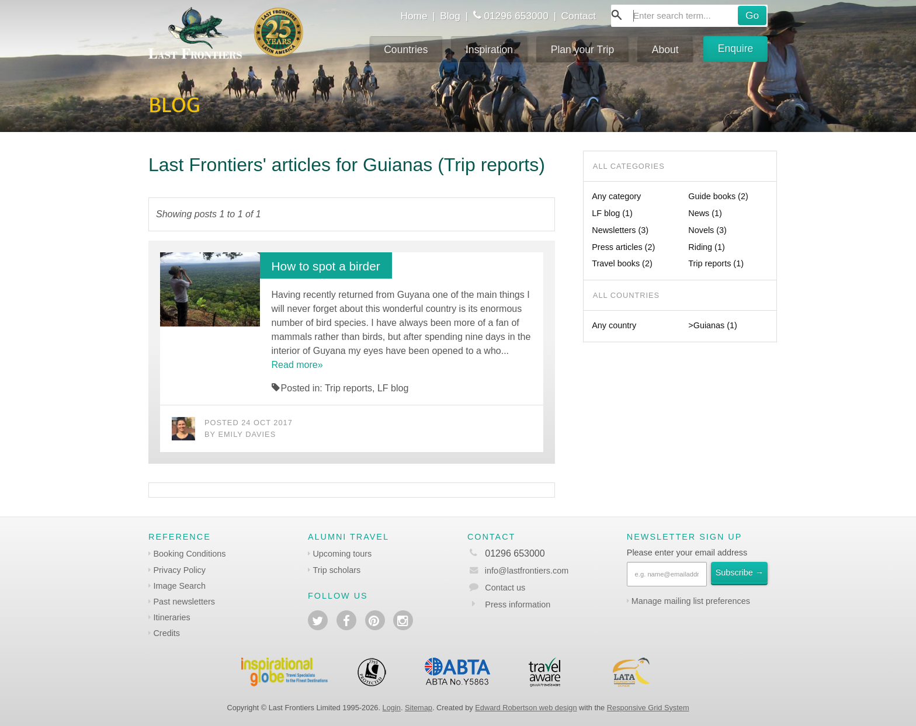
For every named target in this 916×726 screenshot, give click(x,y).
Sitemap (418, 707)
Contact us (505, 587)
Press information (517, 604)
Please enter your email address (687, 552)
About (665, 49)
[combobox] (689, 16)
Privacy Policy (179, 570)
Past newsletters (184, 601)
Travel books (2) (622, 263)
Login (392, 707)
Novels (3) (707, 230)
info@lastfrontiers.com (517, 570)
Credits (166, 633)
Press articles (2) (623, 247)
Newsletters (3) (620, 230)
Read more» (297, 365)
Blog (450, 16)
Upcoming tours (342, 553)
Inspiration (489, 49)
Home (413, 16)
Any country (614, 325)
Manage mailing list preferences (691, 601)
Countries (406, 49)
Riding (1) (706, 247)
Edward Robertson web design (526, 707)
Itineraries (171, 617)
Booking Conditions (189, 553)
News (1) (705, 213)
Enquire (736, 48)
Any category (616, 196)
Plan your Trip (583, 49)
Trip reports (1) (716, 263)
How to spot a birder (326, 266)
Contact (578, 16)
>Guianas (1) (712, 325)
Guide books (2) (718, 196)
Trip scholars (336, 570)
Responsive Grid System (648, 707)
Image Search (179, 585)
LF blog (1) (612, 213)
